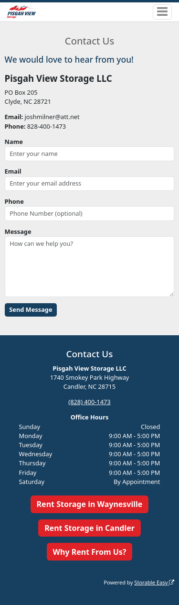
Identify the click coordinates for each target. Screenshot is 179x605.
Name (14, 141)
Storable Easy (154, 582)
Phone (14, 201)
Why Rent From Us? (89, 552)
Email (13, 171)
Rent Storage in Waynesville (90, 504)
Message (18, 231)
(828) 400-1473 (89, 401)
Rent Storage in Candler (89, 528)
